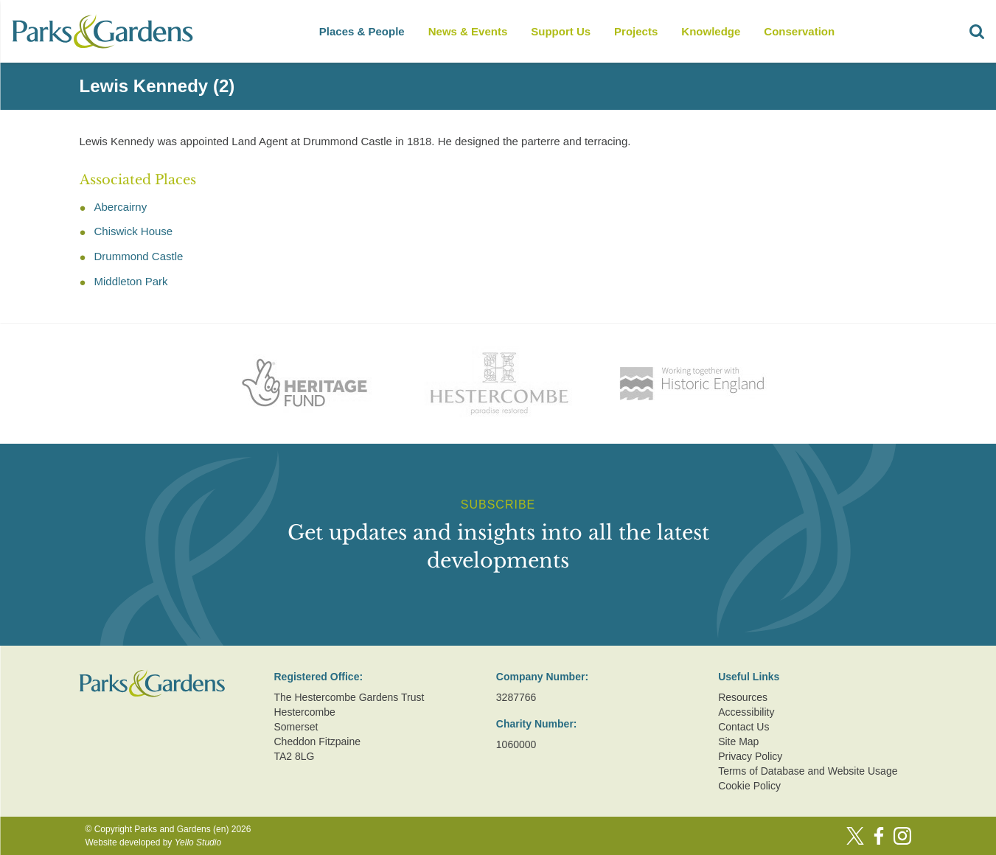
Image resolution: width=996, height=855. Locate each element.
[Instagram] (902, 836)
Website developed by (154, 842)
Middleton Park (131, 281)
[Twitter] (855, 836)
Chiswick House (133, 231)
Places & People (362, 31)
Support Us (561, 31)
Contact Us (743, 727)
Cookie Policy (749, 786)
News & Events (468, 31)
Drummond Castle (139, 256)
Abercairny (120, 206)
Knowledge (710, 31)
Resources (742, 697)
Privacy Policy (750, 756)
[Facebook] (879, 836)
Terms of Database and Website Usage (807, 771)
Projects (636, 31)
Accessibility (746, 712)
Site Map (738, 741)
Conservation (799, 31)
